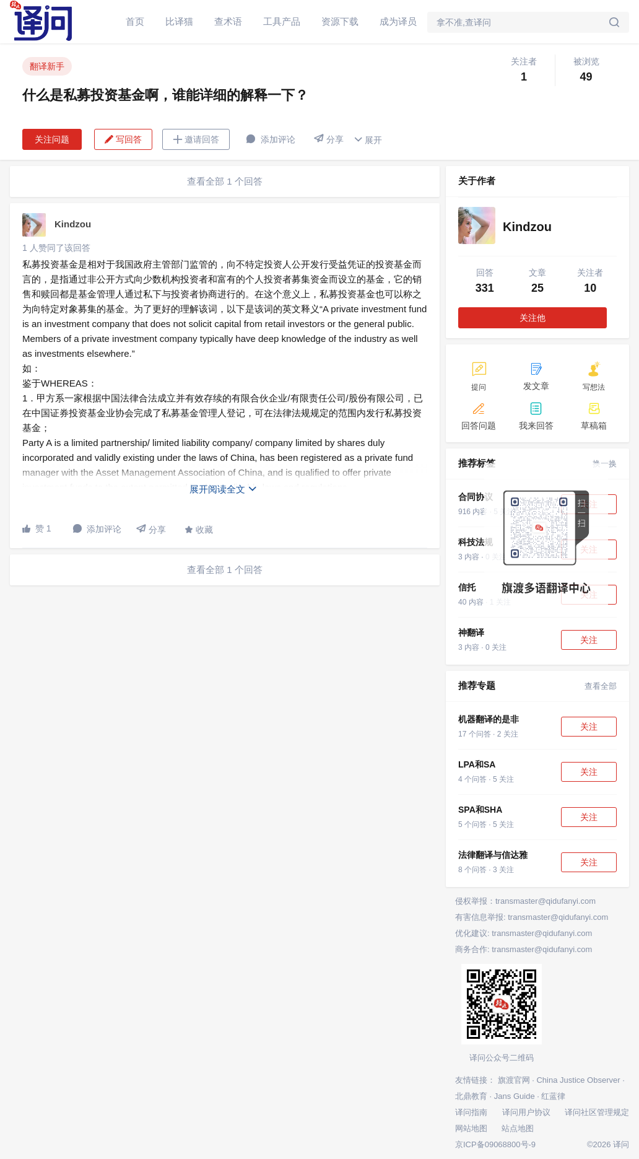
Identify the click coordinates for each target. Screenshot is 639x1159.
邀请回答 (196, 139)
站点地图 (518, 1128)
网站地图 (471, 1128)
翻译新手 (47, 66)
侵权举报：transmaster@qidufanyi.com (525, 901)
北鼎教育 (471, 1096)
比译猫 (179, 21)
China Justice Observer (578, 1080)
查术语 (228, 21)
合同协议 (475, 497)
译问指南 (471, 1112)
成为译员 (398, 21)
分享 (329, 139)
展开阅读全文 (223, 489)
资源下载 (340, 21)
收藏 (199, 530)
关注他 (532, 318)
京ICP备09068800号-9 (495, 1144)
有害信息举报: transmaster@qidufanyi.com (531, 917)
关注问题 (52, 139)
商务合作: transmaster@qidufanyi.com (523, 949)
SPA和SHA (480, 810)
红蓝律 (553, 1096)
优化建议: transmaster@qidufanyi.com (523, 933)
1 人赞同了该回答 (56, 248)
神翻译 (471, 632)
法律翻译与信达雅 (493, 855)
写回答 (123, 139)
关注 (589, 640)
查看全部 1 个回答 (225, 181)
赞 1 (36, 528)
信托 (467, 587)
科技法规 (475, 542)
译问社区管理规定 (597, 1112)
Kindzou (72, 224)
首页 (135, 21)
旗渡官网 (514, 1080)
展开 (368, 139)
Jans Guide (514, 1096)
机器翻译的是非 (488, 719)
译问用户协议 (526, 1112)
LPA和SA (476, 764)
